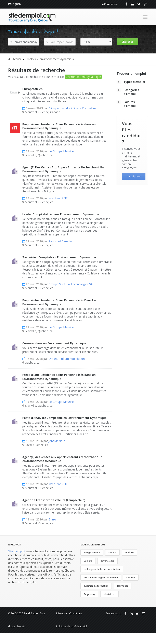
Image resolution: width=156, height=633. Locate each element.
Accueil (17, 59)
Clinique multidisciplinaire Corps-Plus (72, 108)
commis (130, 577)
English (16, 4)
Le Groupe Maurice (61, 151)
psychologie (107, 560)
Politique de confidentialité (71, 626)
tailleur (112, 552)
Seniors (88, 560)
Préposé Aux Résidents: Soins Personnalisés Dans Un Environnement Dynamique (59, 302)
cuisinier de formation (96, 585)
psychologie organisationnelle (101, 577)
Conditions (75, 613)
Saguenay (89, 594)
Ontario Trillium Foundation (67, 359)
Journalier (122, 585)
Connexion (111, 4)
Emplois (30, 59)
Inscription (134, 176)
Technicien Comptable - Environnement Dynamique (59, 257)
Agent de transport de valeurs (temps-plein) (53, 500)
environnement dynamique (57, 59)
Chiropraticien (32, 89)
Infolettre (61, 613)
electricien (109, 594)
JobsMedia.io (57, 441)
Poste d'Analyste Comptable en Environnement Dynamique (64, 418)
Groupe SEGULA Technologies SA (71, 284)
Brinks (53, 519)
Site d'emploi (16, 551)
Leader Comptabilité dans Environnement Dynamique (60, 214)
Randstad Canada (60, 241)
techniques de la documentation (102, 569)
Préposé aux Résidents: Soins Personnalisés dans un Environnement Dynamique (59, 126)
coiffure (129, 552)
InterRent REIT (58, 198)
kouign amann (92, 552)
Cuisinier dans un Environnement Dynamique (54, 343)
